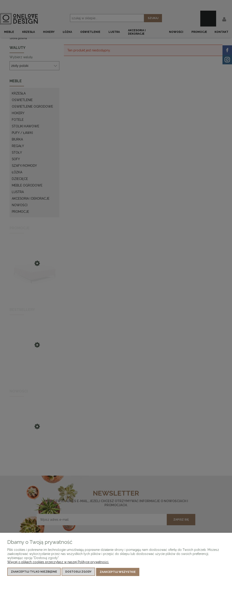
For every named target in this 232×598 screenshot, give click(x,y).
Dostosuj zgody (78, 572)
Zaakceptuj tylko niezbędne (34, 572)
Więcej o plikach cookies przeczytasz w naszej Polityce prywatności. (58, 562)
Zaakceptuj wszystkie (118, 572)
